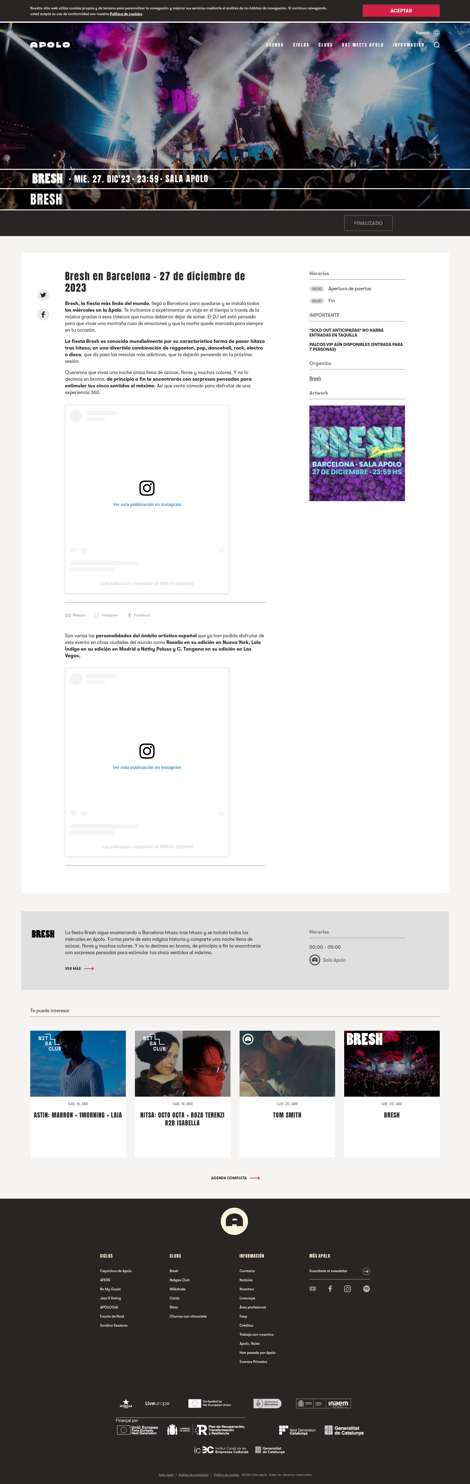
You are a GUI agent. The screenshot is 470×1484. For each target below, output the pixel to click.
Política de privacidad (193, 1473)
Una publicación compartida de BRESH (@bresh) (147, 582)
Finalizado (368, 222)
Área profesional (253, 1306)
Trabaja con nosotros (256, 1333)
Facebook (142, 614)
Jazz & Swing (110, 1297)
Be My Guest (110, 1287)
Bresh (315, 377)
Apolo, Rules (249, 1342)
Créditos (246, 1324)
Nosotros (247, 1287)
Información (409, 44)
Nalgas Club (180, 1278)
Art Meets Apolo (363, 44)
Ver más (79, 967)
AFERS (105, 1278)
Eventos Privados (253, 1360)
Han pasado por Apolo (258, 1351)
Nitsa (174, 1306)
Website (79, 614)
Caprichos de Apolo (116, 1269)
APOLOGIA (109, 1306)
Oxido (175, 1297)
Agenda (275, 44)
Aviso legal (166, 1473)
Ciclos (301, 44)
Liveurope (247, 1297)
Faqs (243, 1315)
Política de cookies (126, 14)
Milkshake (177, 1287)
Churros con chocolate (188, 1315)
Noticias (246, 1278)
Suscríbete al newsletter (328, 1269)
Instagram (110, 614)
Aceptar (401, 11)
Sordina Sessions (113, 1324)
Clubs (325, 44)
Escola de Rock (112, 1315)
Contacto (247, 1269)
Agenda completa (235, 1176)
